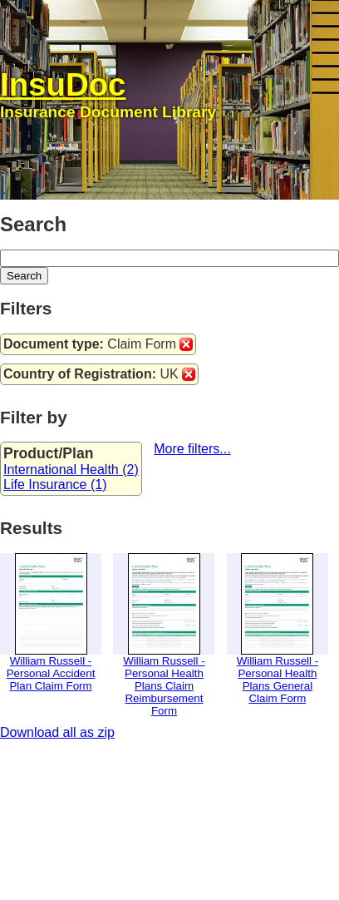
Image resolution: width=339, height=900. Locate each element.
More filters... (192, 449)
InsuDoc (62, 84)
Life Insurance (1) (55, 484)
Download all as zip (57, 732)
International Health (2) (71, 469)
